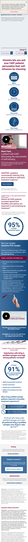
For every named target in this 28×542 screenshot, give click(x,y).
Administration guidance (14, 483)
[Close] (26, 2)
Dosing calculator (13, 453)
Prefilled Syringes (20, 53)
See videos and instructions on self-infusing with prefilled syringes (14, 328)
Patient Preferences (6, 53)
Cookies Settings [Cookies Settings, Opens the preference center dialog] (14, 11)
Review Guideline (7, 184)
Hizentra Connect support (14, 469)
